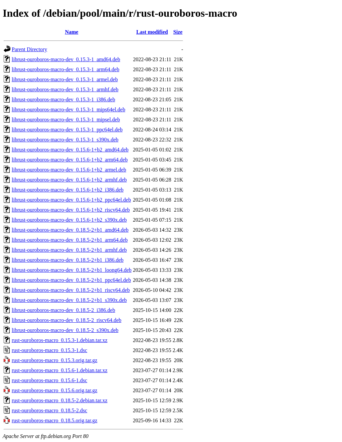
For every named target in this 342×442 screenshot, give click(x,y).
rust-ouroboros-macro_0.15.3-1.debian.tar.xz (60, 340)
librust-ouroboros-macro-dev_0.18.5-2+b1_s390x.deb (69, 300)
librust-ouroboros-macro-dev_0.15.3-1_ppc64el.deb (67, 129)
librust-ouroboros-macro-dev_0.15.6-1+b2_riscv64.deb (71, 210)
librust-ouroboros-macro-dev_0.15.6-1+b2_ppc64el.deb (71, 200)
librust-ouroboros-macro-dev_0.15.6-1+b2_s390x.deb (69, 220)
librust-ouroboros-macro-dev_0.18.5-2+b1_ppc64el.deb (71, 280)
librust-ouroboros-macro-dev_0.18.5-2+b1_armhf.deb (69, 250)
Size (178, 32)
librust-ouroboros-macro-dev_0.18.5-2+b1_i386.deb (68, 260)
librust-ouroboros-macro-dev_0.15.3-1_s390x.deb (65, 139)
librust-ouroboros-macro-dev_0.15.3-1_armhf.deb (65, 89)
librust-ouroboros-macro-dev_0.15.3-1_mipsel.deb (66, 119)
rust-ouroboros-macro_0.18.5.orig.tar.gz (54, 420)
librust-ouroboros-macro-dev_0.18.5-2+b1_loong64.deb (72, 270)
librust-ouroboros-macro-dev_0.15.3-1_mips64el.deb (68, 109)
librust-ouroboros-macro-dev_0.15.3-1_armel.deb (65, 79)
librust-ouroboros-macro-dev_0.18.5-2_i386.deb (63, 310)
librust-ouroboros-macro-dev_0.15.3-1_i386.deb (63, 99)
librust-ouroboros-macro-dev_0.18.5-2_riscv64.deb (66, 320)
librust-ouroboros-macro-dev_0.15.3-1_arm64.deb (65, 69)
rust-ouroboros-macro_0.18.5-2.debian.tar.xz (60, 400)
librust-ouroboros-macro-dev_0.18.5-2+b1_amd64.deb (70, 230)
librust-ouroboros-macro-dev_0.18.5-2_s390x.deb (65, 330)
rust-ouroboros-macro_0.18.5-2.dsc (49, 410)
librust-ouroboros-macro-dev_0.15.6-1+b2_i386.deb (68, 190)
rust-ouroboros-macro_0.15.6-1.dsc (49, 380)
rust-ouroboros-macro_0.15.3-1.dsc (49, 350)
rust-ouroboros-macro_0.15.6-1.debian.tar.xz (60, 370)
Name (71, 32)
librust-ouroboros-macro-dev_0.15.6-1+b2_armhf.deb (69, 180)
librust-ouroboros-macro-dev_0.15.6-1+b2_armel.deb (69, 170)
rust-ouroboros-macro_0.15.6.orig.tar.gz (54, 390)
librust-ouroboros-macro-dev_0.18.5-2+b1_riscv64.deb (71, 290)
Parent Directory (29, 49)
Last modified (152, 32)
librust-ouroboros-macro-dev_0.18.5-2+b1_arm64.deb (70, 240)
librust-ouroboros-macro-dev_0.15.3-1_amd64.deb (66, 59)
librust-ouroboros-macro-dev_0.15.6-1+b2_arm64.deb (70, 159)
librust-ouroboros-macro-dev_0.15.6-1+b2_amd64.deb (70, 149)
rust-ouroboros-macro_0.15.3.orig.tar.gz (54, 360)
